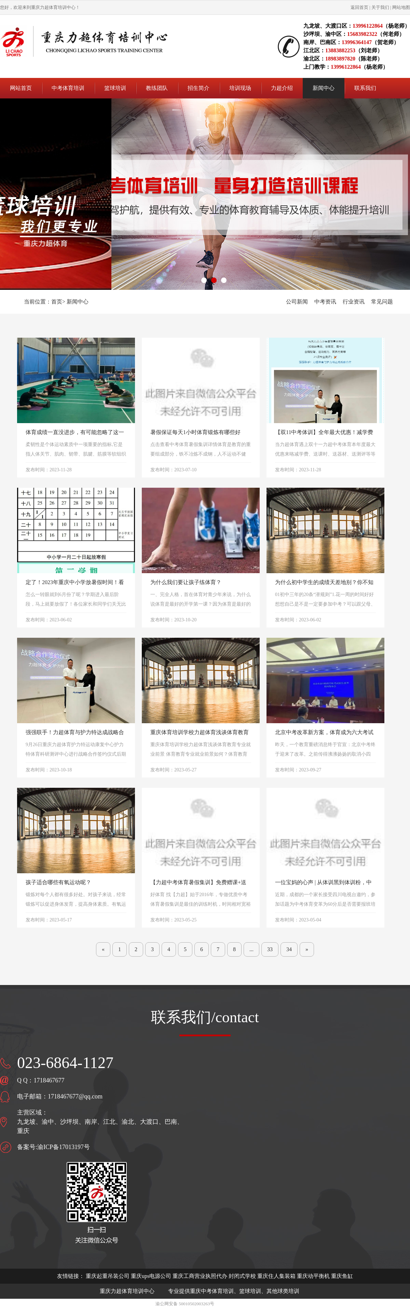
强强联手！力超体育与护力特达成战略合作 (75, 733)
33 (270, 949)
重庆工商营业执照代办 (200, 1276)
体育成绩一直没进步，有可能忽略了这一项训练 (75, 432)
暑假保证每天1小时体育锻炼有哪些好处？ (195, 432)
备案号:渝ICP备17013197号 (53, 1147)
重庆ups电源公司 (151, 1276)
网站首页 (21, 88)
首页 (56, 302)
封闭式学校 (242, 1276)
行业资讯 (354, 302)
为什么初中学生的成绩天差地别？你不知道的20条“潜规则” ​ (324, 582)
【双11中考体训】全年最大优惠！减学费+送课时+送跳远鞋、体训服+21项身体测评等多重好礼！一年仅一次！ (324, 432)
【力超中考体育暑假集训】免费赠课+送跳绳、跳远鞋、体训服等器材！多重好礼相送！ (199, 883)
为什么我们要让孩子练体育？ (185, 582)
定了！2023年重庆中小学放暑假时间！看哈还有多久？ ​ (75, 582)
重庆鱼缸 (342, 1276)
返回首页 (359, 7)
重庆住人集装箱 (276, 1276)
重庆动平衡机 (313, 1276)
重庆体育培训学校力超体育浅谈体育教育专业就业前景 (199, 733)
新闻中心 (77, 302)
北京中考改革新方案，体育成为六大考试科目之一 (324, 733)
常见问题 (382, 302)
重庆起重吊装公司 (107, 1276)
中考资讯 (325, 302)
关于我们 (380, 7)
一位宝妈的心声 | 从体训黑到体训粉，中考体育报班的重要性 (323, 883)
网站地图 (401, 7)
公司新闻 (297, 302)
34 (289, 949)
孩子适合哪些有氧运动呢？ (58, 882)
